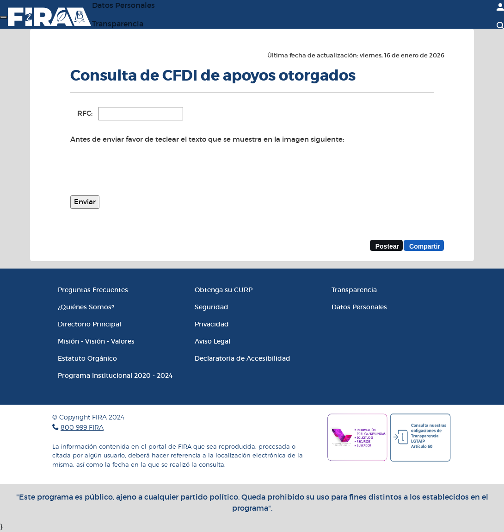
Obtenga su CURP (223, 290)
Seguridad (211, 307)
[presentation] (140, 170)
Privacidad (212, 324)
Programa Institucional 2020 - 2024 (115, 375)
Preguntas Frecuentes (93, 290)
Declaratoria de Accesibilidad (242, 358)
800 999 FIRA (82, 427)
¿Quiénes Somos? (86, 307)
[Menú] (3, 17)
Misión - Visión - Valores (96, 341)
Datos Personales (359, 307)
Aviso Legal (212, 341)
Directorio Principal (89, 324)
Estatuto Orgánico (87, 358)
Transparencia (117, 23)
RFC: (84, 113)
